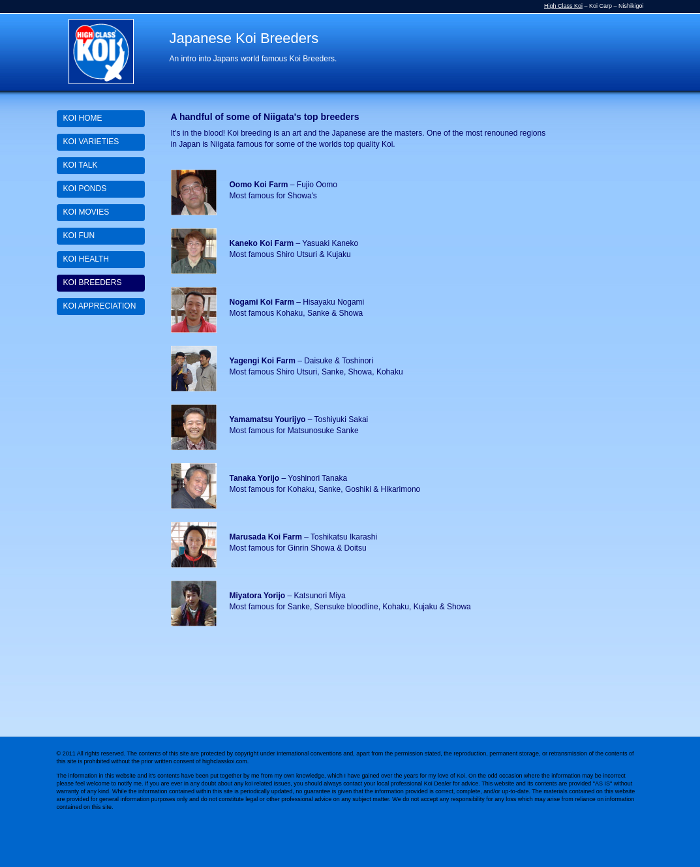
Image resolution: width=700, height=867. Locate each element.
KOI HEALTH (86, 259)
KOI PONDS (85, 188)
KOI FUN (79, 235)
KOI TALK (80, 165)
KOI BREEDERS (92, 282)
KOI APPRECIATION (99, 306)
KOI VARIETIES (91, 141)
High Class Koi (563, 6)
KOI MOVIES (86, 212)
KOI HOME (82, 118)
